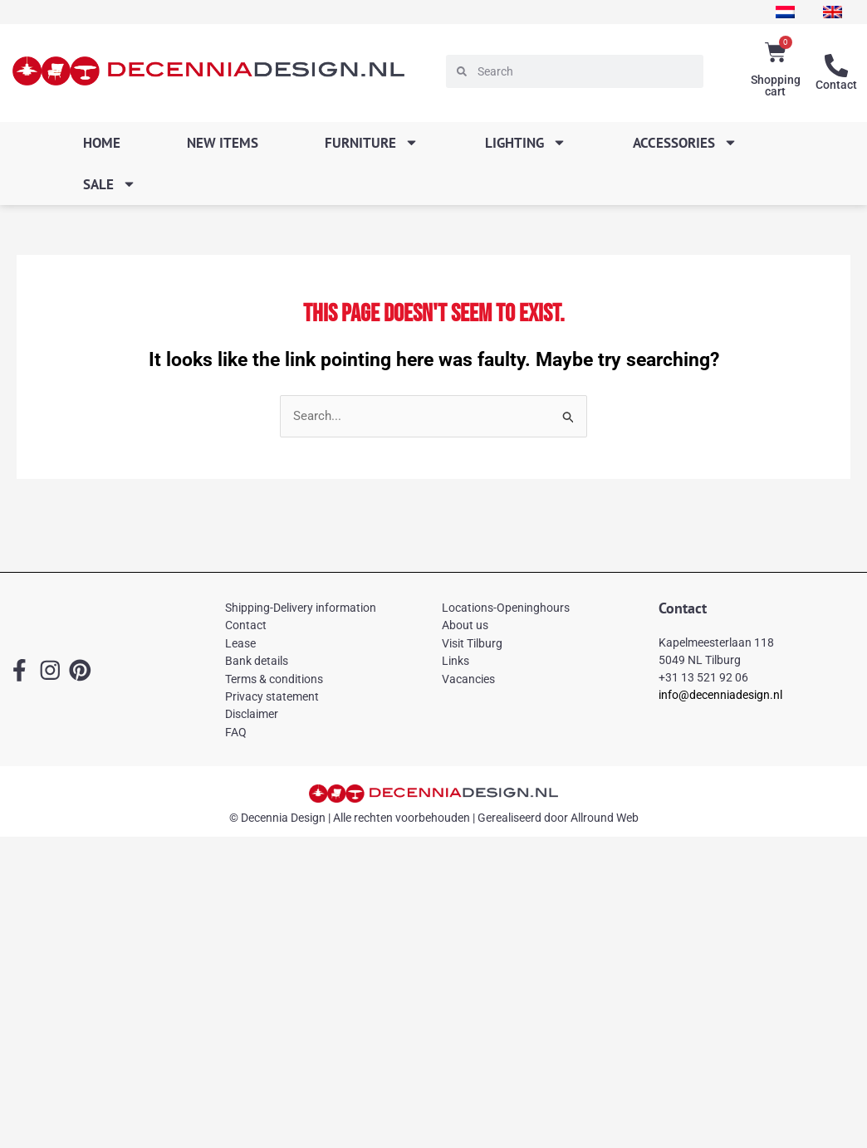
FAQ (236, 732)
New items (222, 143)
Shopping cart (776, 85)
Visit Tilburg (472, 643)
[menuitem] (785, 12)
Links (455, 660)
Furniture (372, 142)
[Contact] (836, 65)
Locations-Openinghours (506, 607)
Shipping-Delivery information (300, 607)
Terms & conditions (274, 679)
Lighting (525, 142)
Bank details (256, 660)
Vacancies (468, 679)
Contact (836, 84)
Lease (240, 643)
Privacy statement (272, 696)
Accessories (685, 142)
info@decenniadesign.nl (720, 694)
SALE (109, 184)
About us (465, 625)
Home (101, 143)
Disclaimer (251, 714)
